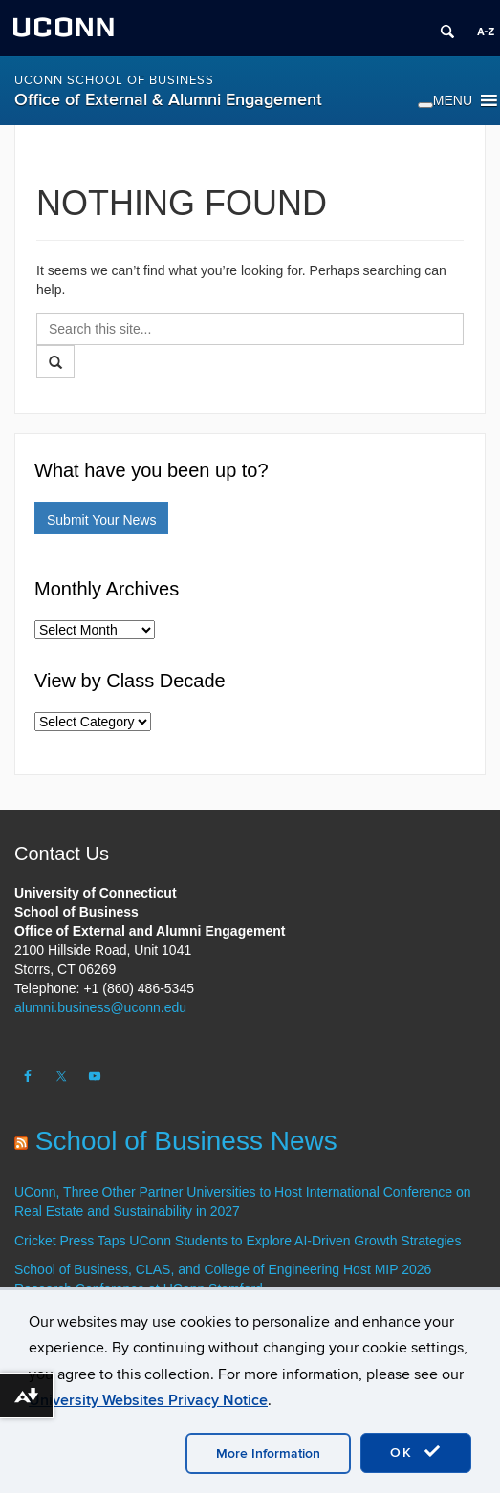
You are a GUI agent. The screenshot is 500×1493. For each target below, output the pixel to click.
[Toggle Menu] (425, 105)
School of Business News (186, 1141)
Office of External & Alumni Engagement (168, 100)
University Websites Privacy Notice (148, 1400)
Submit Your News (101, 520)
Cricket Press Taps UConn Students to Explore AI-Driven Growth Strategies (237, 1240)
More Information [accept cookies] (268, 1453)
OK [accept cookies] (416, 1452)
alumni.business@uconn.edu (100, 1007)
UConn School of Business (114, 80)
